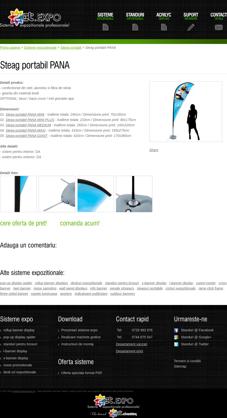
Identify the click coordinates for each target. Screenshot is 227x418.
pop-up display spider (16, 283)
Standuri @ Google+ (193, 337)
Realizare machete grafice (81, 337)
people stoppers (122, 288)
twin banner (22, 288)
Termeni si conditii (187, 361)
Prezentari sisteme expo (79, 330)
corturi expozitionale (181, 288)
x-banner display (154, 283)
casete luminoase (44, 294)
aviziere (66, 294)
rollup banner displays (51, 283)
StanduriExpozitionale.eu (23, 391)
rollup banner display (19, 330)
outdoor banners (122, 294)
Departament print (129, 351)
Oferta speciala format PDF (81, 373)
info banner (98, 288)
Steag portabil (71, 48)
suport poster (206, 283)
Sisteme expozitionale (40, 48)
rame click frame (211, 288)
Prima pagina (10, 48)
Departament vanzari (131, 344)
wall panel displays (73, 288)
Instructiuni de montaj (77, 344)
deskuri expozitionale (86, 283)
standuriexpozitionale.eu (35, 19)
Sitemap (180, 366)
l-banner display (181, 283)
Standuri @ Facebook (194, 330)
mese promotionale (17, 365)
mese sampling (45, 288)
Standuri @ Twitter (191, 344)
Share (153, 150)
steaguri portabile (150, 288)
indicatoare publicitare (91, 294)
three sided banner (14, 294)
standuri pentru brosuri (122, 283)
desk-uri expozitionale (19, 372)
